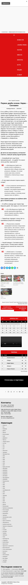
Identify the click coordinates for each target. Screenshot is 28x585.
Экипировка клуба (7, 517)
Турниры (5, 452)
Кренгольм (5, 544)
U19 (3, 446)
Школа (19, 55)
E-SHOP (19, 75)
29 (21, 332)
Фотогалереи (6, 554)
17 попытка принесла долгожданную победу (21, 308)
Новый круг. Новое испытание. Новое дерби (5, 284)
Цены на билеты (7, 520)
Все (3, 427)
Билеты (20, 60)
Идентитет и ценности (8, 545)
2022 (4, 455)
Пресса (4, 439)
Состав (4, 443)
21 (17, 330)
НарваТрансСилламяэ (21, 302)
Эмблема (5, 535)
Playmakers (5, 513)
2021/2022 (5, 468)
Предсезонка (6, 481)
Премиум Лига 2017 (22, 303)
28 (17, 332)
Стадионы (5, 540)
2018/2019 (5, 473)
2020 (4, 459)
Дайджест (5, 437)
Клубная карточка (7, 524)
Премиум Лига (6, 454)
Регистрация (6, 509)
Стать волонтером (7, 549)
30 (25, 332)
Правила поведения (7, 526)
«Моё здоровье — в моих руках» (11, 569)
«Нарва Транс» (22, 45)
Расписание (5, 506)
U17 (3, 448)
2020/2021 (5, 470)
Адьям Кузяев (5, 302)
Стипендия (5, 511)
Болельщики (6, 434)
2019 (4, 461)
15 (21, 328)
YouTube (5, 560)
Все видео (5, 558)
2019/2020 (5, 472)
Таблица (5, 495)
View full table (24, 371)
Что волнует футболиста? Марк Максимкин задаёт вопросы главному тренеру (12, 573)
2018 (4, 463)
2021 (4, 457)
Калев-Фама (6, 542)
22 (21, 330)
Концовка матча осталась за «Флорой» (7, 307)
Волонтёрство (6, 547)
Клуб (19, 65)
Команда (9, 108)
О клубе (5, 529)
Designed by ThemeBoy (7, 583)
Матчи (19, 50)
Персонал (5, 450)
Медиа (19, 70)
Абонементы (6, 522)
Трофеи (4, 533)
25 (6, 332)
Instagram (5, 556)
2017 (4, 464)
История (5, 531)
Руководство (6, 538)
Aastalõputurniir (6, 490)
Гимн (4, 536)
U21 (3, 445)
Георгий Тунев (12, 302)
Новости (20, 40)
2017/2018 (5, 475)
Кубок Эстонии (6, 466)
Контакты (5, 551)
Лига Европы (6, 477)
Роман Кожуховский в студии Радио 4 (12, 571)
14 (17, 328)
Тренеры (5, 515)
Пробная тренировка (8, 508)
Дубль (4, 430)
